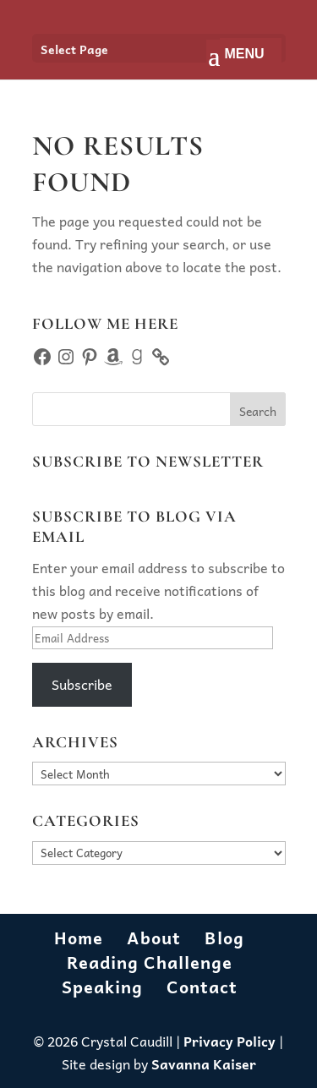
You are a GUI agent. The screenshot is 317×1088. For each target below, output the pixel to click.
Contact (202, 986)
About (154, 937)
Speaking (102, 986)
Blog (224, 937)
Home (78, 937)
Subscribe (82, 684)
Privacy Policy (229, 1041)
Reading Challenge (149, 962)
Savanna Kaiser (203, 1063)
